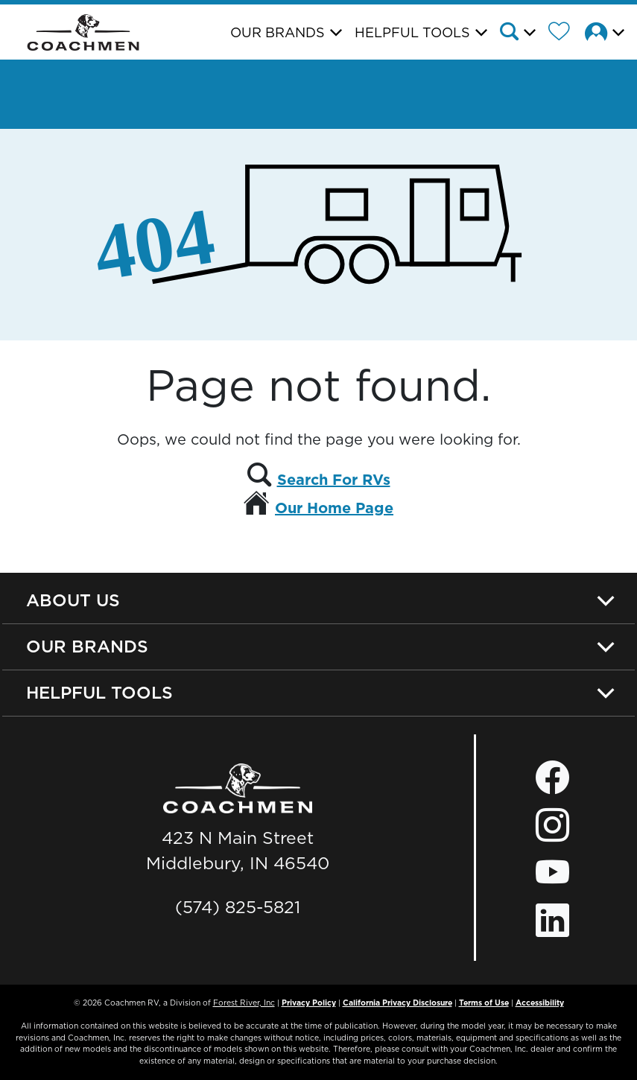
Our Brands (87, 646)
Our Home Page (334, 508)
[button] (522, 33)
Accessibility (540, 1002)
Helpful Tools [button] (412, 32)
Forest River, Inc (244, 1002)
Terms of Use (484, 1002)
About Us (73, 600)
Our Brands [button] (277, 32)
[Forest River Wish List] (564, 33)
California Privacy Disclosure (397, 1002)
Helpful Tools (99, 692)
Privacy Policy (309, 1002)
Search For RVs (333, 479)
